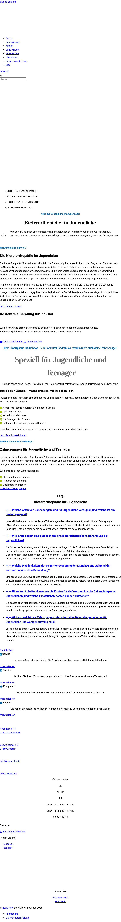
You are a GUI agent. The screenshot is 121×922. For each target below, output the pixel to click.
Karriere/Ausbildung (16, 61)
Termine (4, 71)
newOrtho (7, 907)
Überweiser (12, 57)
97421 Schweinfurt (10, 732)
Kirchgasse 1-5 (8, 728)
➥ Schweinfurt (60, 897)
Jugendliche (12, 49)
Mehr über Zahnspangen (13, 488)
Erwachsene (12, 53)
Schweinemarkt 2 (9, 745)
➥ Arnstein (60, 901)
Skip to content (8, 1)
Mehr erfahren (7, 666)
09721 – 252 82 (8, 773)
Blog (8, 65)
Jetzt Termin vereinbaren (13, 435)
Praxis (9, 38)
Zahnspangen (13, 42)
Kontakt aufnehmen (11, 342)
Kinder (9, 45)
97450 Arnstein (8, 748)
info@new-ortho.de (10, 761)
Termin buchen (33, 342)
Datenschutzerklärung (17, 917)
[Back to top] (6, 650)
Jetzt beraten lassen (10, 306)
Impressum (12, 913)
